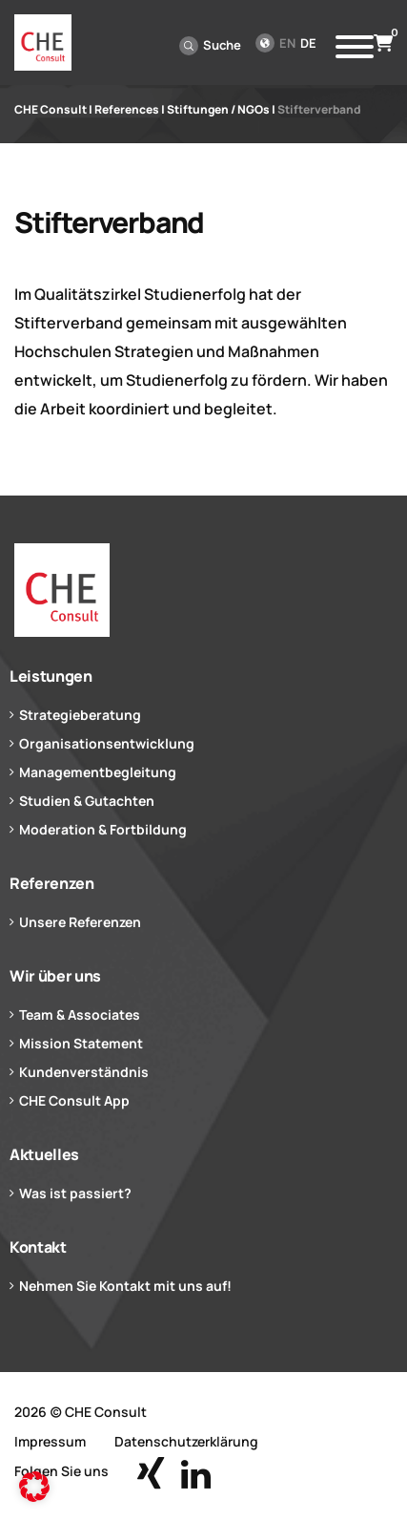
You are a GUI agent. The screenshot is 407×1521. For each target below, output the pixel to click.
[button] (34, 1486)
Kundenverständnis (84, 1072)
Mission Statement (81, 1043)
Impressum (50, 1441)
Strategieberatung (80, 715)
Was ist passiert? (75, 1193)
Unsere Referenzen (80, 922)
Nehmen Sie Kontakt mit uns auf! (125, 1286)
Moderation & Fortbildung (103, 829)
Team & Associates (79, 1014)
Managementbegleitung (97, 772)
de (308, 43)
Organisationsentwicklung (106, 743)
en (287, 43)
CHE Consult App (74, 1100)
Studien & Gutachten (86, 801)
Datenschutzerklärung (186, 1441)
